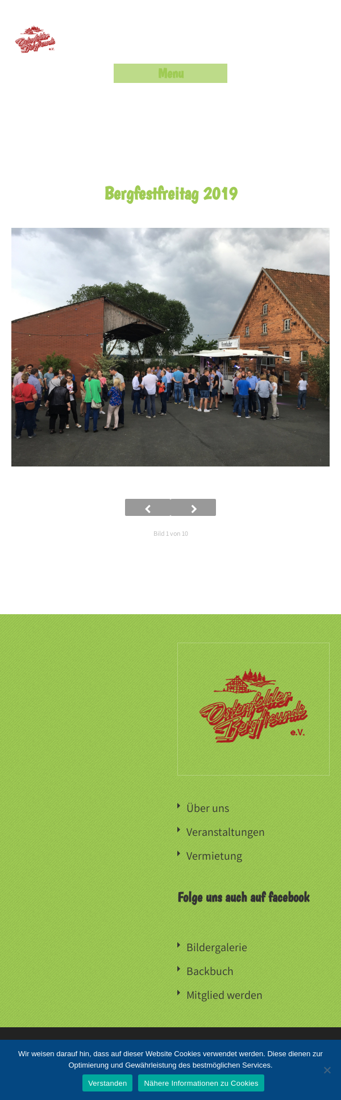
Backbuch (210, 971)
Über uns (207, 808)
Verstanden (107, 1083)
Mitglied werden (224, 995)
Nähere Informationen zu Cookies (201, 1083)
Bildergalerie (216, 947)
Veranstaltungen (225, 831)
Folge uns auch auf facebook (243, 897)
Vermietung (214, 855)
